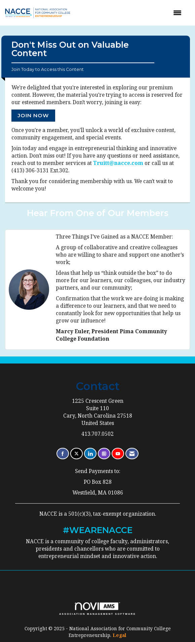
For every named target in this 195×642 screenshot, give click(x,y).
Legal (119, 635)
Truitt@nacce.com (118, 163)
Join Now (33, 115)
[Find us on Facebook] (62, 454)
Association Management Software (97, 608)
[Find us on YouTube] (118, 454)
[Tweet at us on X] (76, 454)
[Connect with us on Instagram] (104, 454)
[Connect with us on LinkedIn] (90, 454)
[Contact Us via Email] (132, 454)
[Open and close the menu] (133, 12)
